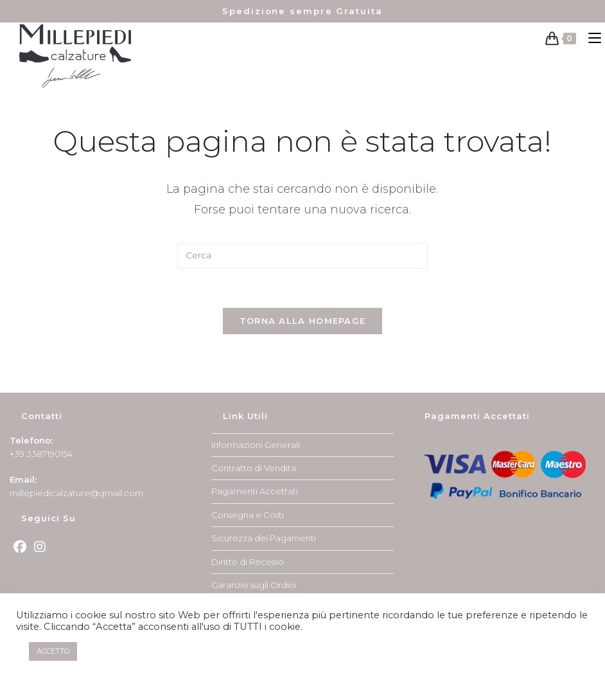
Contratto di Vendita (253, 468)
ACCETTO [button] (53, 651)
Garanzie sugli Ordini (253, 585)
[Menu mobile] (592, 38)
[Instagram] (40, 547)
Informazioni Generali (255, 445)
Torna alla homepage (303, 321)
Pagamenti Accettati (254, 491)
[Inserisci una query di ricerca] (302, 256)
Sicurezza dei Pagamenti (263, 538)
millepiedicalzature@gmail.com (76, 493)
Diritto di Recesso (247, 562)
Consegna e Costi (247, 515)
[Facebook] (19, 547)
